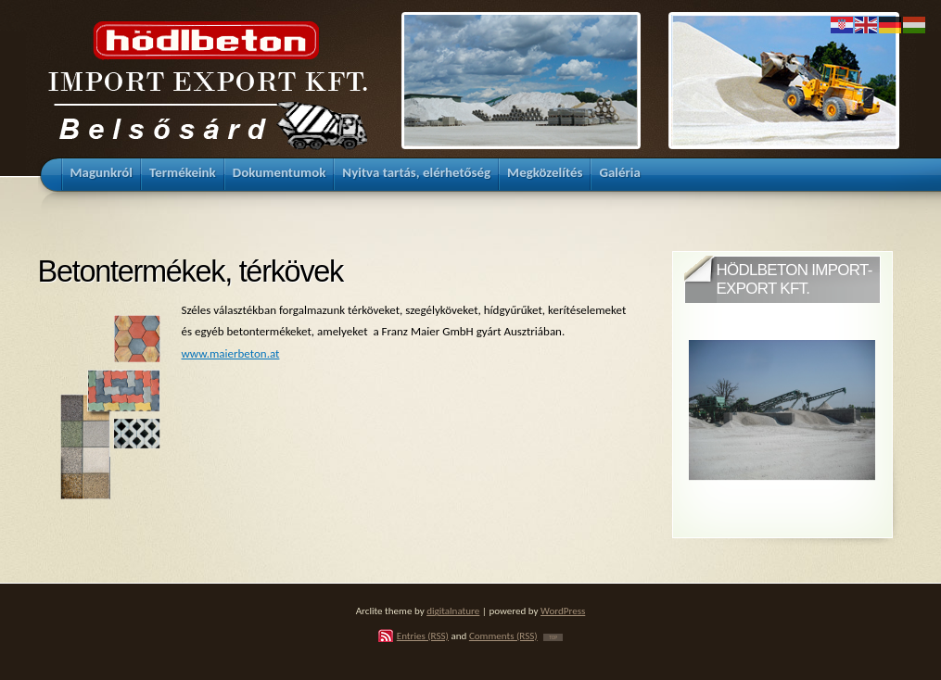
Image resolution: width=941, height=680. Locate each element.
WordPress (562, 610)
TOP (553, 637)
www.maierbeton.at (231, 353)
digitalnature (452, 610)
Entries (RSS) (423, 635)
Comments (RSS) (503, 635)
